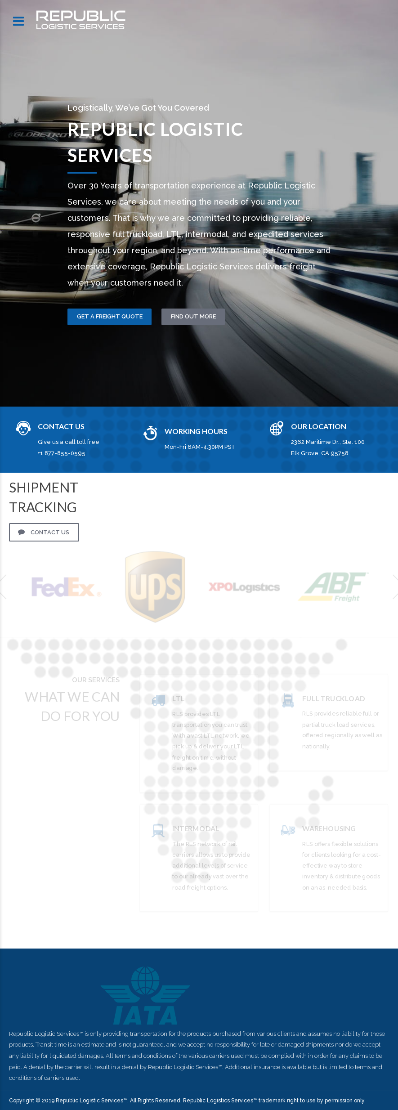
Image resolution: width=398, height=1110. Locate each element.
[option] (199, 203)
